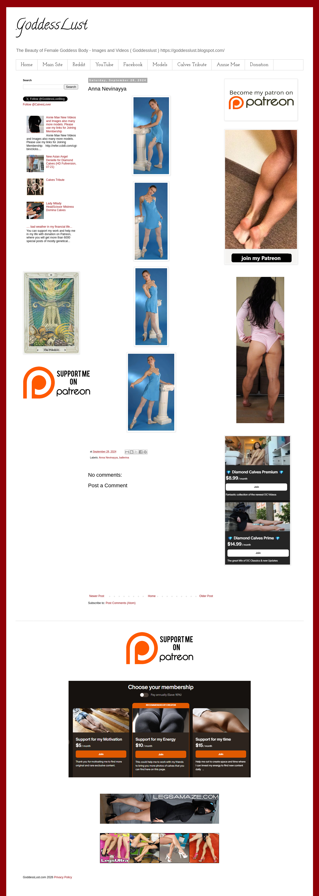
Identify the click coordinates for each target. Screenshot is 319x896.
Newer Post (96, 596)
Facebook (133, 64)
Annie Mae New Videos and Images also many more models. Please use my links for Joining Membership (61, 124)
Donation (259, 64)
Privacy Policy (63, 877)
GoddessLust (51, 26)
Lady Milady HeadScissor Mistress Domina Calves (60, 207)
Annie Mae (228, 64)
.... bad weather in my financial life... (49, 226)
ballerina (124, 457)
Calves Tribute (192, 64)
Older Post (206, 596)
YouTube (104, 64)
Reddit (79, 64)
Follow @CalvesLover (37, 104)
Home (27, 64)
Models (160, 64)
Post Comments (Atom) (121, 603)
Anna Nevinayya (108, 457)
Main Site (53, 64)
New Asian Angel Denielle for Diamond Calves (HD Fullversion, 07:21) (61, 162)
